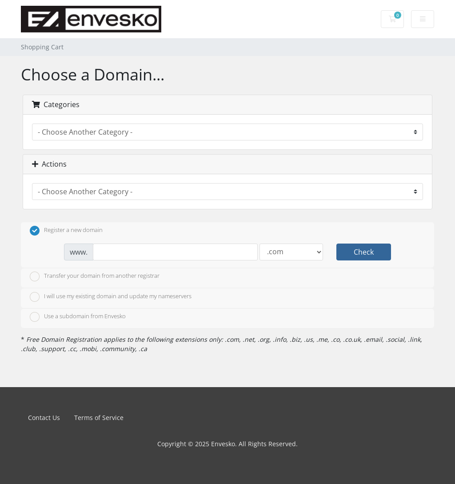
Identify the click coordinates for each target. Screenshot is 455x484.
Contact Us (44, 417)
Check (364, 252)
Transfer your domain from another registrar (95, 276)
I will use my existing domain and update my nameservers (111, 297)
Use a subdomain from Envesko (78, 317)
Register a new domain (66, 231)
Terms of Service (99, 417)
